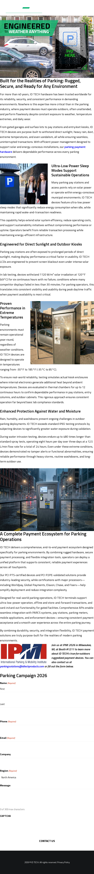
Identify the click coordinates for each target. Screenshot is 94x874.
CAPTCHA (5, 816)
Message (5, 785)
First (2, 689)
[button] (86, 10)
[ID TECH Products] (26, 10)
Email (7, 738)
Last (2, 704)
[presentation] (24, 825)
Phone (8, 721)
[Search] (77, 10)
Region (8, 771)
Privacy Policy (63, 862)
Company (5, 754)
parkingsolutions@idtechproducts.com (22, 666)
